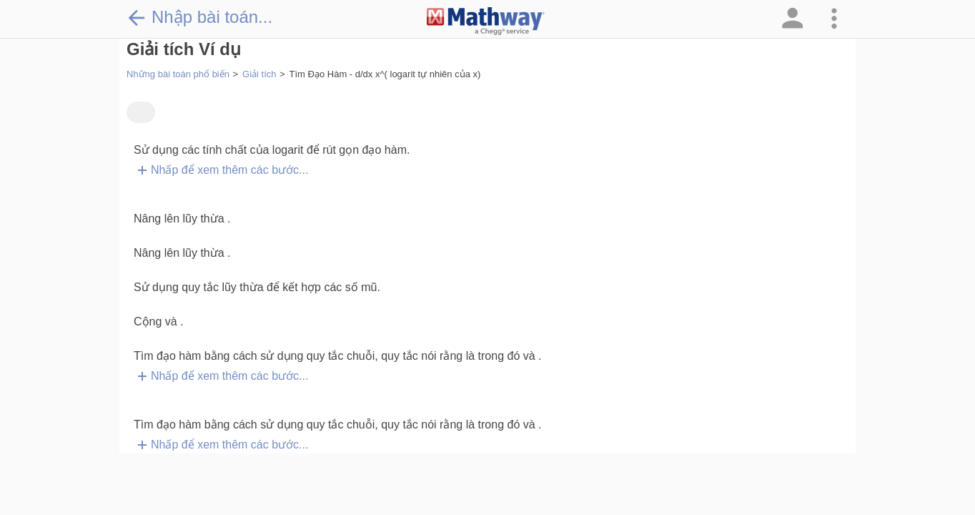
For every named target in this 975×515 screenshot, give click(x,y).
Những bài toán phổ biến (178, 74)
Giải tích (259, 74)
